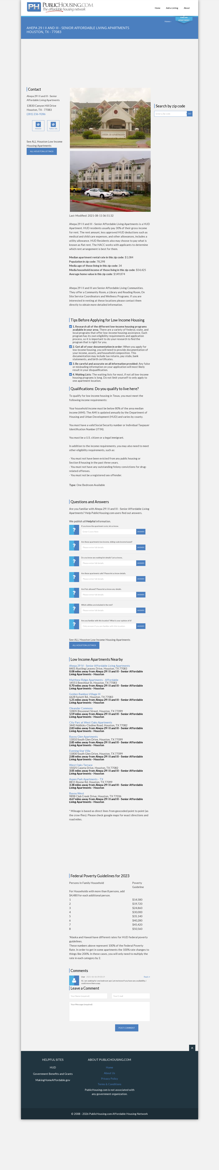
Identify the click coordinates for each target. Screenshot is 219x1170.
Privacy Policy (109, 1078)
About (187, 6)
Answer (140, 532)
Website (38, 126)
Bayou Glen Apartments (83, 736)
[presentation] (90, 1029)
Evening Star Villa (79, 750)
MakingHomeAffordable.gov (52, 1080)
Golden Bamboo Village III (84, 694)
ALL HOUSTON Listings (41, 151)
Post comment (127, 1028)
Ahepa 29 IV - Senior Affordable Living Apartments (99, 665)
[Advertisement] (109, 63)
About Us (109, 1073)
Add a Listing (172, 6)
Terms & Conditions (109, 1084)
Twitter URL (53, 126)
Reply (147, 977)
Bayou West (76, 793)
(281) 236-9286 (36, 114)
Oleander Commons (81, 708)
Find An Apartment (184, 18)
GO (189, 113)
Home (157, 6)
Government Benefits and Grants (53, 1073)
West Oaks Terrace (81, 765)
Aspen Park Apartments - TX (86, 779)
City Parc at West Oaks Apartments (90, 722)
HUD (53, 1067)
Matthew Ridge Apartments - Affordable (93, 679)
